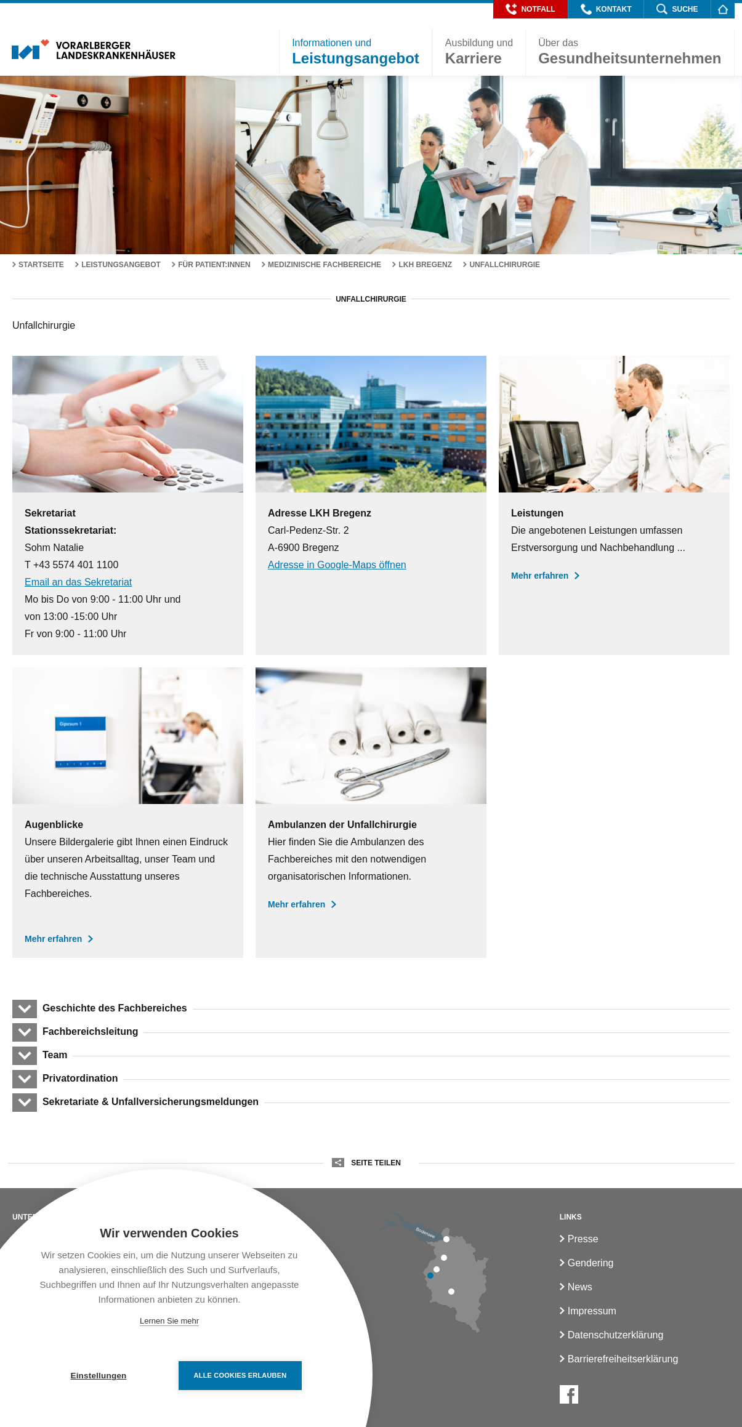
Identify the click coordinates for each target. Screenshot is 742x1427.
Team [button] (54, 1055)
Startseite (41, 264)
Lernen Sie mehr (169, 1320)
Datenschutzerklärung (616, 1335)
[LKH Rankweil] (437, 1269)
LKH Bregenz (425, 264)
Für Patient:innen (214, 264)
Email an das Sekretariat (78, 582)
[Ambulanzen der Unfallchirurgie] (371, 812)
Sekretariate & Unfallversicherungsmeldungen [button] (150, 1101)
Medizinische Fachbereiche (324, 264)
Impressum (592, 1311)
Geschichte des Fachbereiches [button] (114, 1008)
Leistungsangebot (121, 264)
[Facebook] (569, 1394)
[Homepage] (722, 9)
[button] (530, 9)
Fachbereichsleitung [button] (89, 1031)
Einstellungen (98, 1375)
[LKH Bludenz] (451, 1291)
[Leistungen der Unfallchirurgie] (614, 505)
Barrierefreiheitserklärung (623, 1359)
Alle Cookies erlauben (240, 1375)
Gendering (591, 1263)
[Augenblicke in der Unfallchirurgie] (127, 812)
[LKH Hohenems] (444, 1258)
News (580, 1287)
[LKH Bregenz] (446, 1239)
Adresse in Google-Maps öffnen (337, 565)
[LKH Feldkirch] (430, 1275)
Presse (583, 1239)
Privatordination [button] (80, 1078)
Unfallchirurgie (504, 264)
